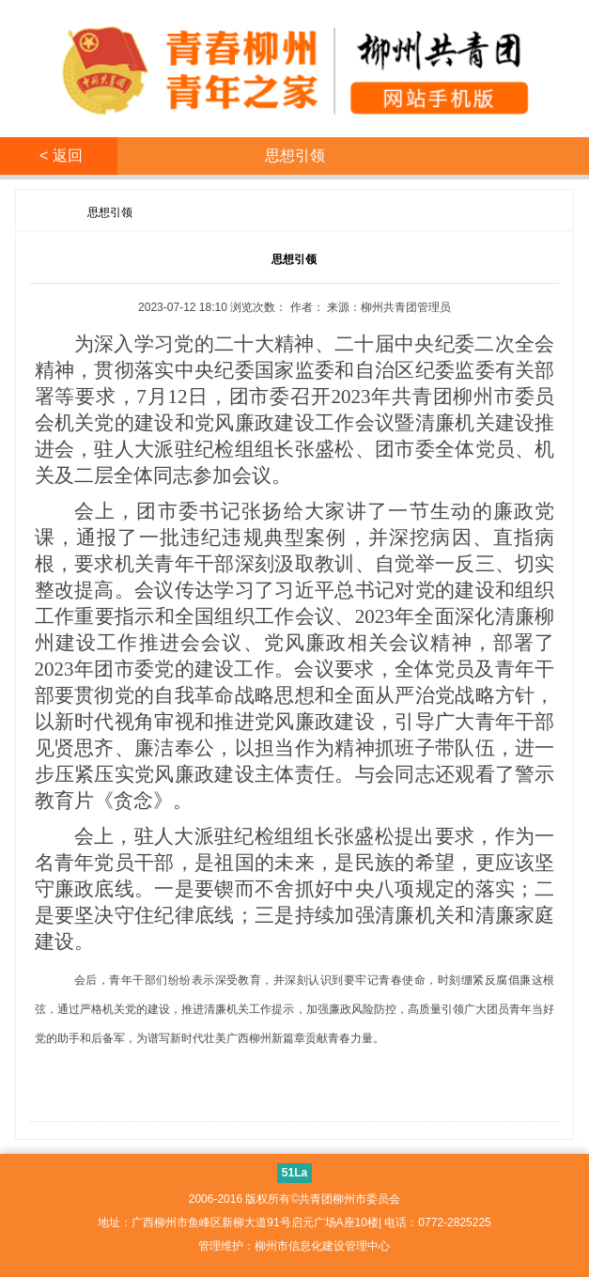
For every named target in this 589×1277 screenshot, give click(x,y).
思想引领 (109, 212)
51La (294, 1172)
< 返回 (59, 156)
